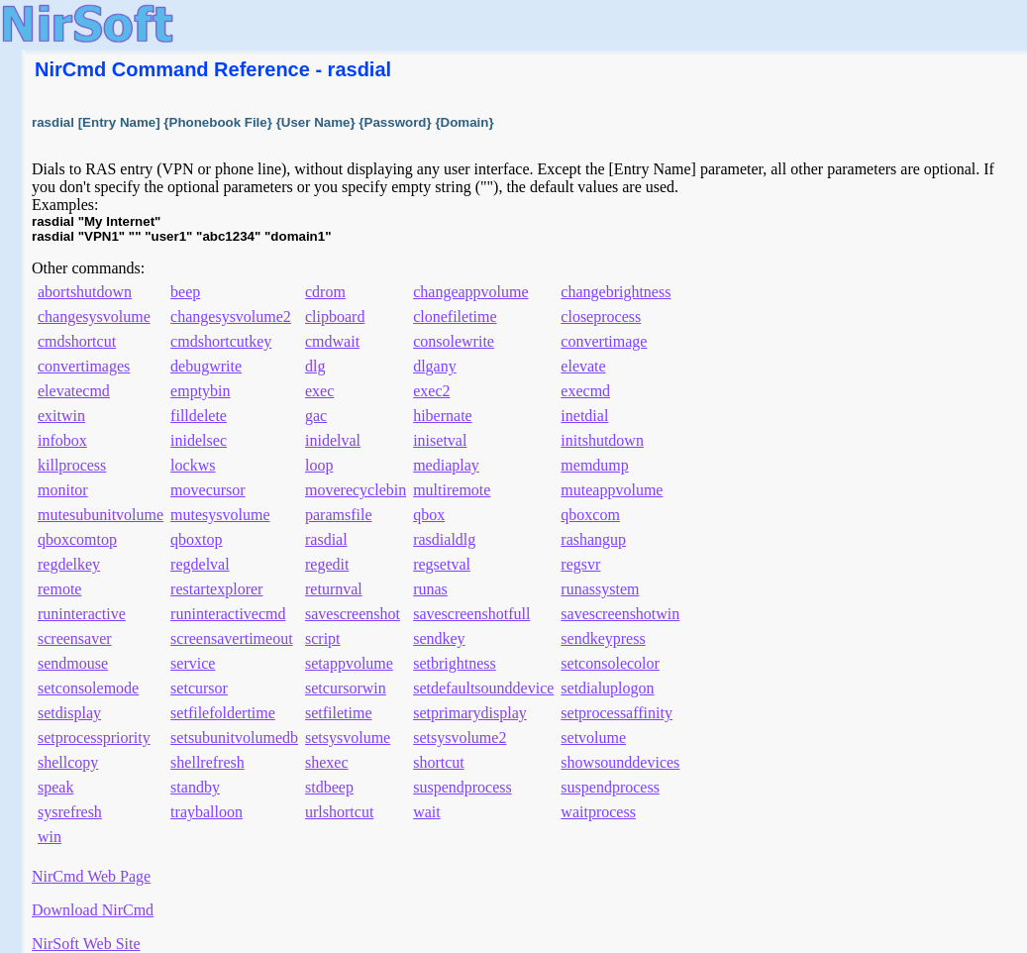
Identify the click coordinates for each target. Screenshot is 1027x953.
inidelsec (198, 440)
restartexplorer (216, 589)
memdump (594, 465)
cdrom (325, 291)
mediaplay (446, 465)
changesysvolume (94, 316)
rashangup (593, 539)
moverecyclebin (355, 489)
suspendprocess (462, 787)
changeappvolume (470, 291)
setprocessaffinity (616, 712)
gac (316, 415)
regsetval (441, 564)
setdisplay (69, 712)
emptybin (200, 390)
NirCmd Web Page (91, 876)
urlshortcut (339, 811)
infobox (62, 440)
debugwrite (206, 366)
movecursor (208, 489)
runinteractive (82, 613)
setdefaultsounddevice (483, 688)
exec (319, 390)
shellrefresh (207, 762)
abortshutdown (85, 291)
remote (59, 589)
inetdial (584, 415)
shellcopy (68, 762)
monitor (63, 489)
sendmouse (73, 663)
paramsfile (338, 514)
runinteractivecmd (227, 613)
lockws (192, 465)
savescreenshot (352, 613)
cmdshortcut (77, 341)
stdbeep (329, 787)
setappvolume (349, 663)
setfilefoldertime (222, 712)
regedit (327, 564)
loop (319, 465)
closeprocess (601, 316)
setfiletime (338, 712)
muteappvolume (612, 489)
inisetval (439, 440)
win (49, 836)
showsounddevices (620, 762)
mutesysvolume (219, 514)
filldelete (198, 415)
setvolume (593, 737)
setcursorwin (345, 688)
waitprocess (598, 811)
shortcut (438, 762)
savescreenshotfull (471, 613)
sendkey (438, 638)
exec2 (431, 390)
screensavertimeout (231, 638)
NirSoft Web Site (86, 943)
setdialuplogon (607, 688)
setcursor (199, 688)
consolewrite (453, 341)
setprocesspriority (94, 737)
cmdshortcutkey (220, 341)
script (323, 638)
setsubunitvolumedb (234, 737)
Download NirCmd (93, 909)
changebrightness (615, 291)
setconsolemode (88, 688)
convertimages (84, 366)
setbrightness (454, 663)
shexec (327, 762)
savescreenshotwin (620, 613)
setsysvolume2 (459, 737)
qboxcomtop (77, 539)
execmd (585, 390)
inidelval (332, 440)
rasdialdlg (444, 539)
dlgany (435, 366)
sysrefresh (70, 811)
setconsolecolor (610, 663)
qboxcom (590, 514)
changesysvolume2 (230, 316)
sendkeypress (603, 638)
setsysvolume (347, 737)
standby (195, 787)
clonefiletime (454, 316)
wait (427, 811)
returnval (333, 589)
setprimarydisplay (470, 712)
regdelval (200, 564)
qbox (429, 514)
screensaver (75, 638)
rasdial (326, 539)
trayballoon (206, 811)
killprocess (72, 465)
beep (185, 291)
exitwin (61, 415)
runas (430, 589)
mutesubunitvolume (100, 514)
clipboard (334, 316)
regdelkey (69, 564)
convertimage (604, 341)
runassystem (600, 589)
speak (55, 787)
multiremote (451, 489)
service (192, 663)
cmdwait (332, 341)
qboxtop (196, 539)
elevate (583, 366)
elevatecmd (74, 390)
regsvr (580, 564)
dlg (315, 366)
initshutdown (602, 440)
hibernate (442, 415)
